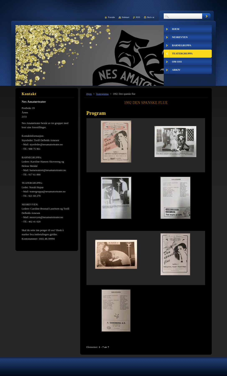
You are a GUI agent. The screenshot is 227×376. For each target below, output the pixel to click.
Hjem (89, 94)
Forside (111, 17)
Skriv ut (150, 17)
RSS (138, 17)
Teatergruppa (102, 94)
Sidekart (125, 17)
